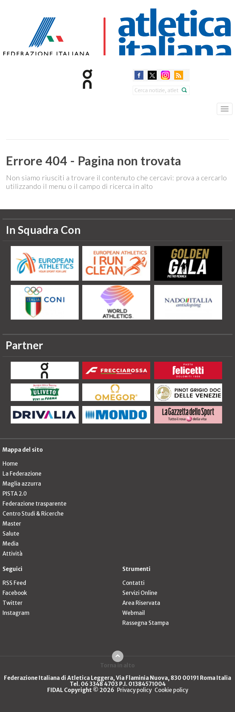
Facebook (15, 593)
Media (11, 543)
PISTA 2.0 (15, 493)
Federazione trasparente (35, 503)
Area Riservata (141, 603)
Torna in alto (117, 665)
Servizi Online (139, 593)
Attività (13, 553)
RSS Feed (14, 583)
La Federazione (22, 473)
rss (178, 75)
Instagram (16, 613)
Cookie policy (171, 690)
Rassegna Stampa (145, 623)
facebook (138, 75)
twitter (152, 75)
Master (12, 523)
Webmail (133, 613)
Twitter (13, 603)
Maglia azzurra (22, 483)
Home (10, 463)
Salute (11, 533)
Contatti (133, 583)
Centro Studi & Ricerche (33, 513)
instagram (165, 75)
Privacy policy (134, 690)
